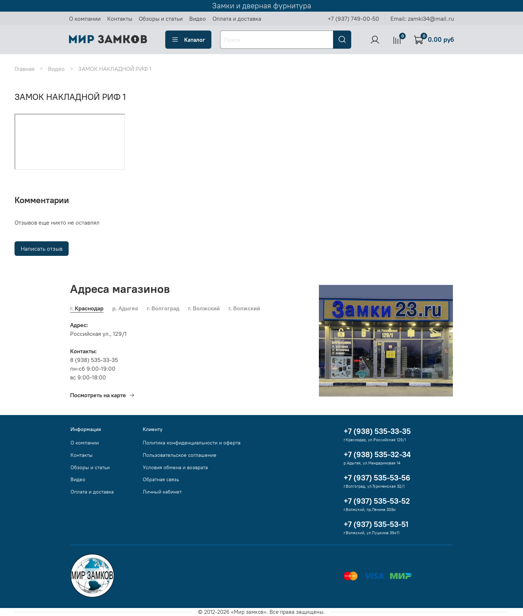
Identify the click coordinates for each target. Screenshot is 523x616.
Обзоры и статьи (161, 18)
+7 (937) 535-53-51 (376, 524)
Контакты (119, 18)
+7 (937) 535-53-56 (377, 478)
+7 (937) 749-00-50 (353, 18)
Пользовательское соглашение (179, 455)
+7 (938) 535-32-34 (377, 454)
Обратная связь (161, 479)
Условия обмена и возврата (175, 467)
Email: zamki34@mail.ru (422, 18)
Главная (25, 68)
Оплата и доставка (236, 18)
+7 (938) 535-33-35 (377, 431)
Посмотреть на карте (102, 395)
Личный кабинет (162, 491)
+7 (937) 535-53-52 (377, 501)
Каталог (188, 39)
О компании (85, 18)
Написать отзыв (41, 248)
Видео (197, 18)
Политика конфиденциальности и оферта (191, 442)
